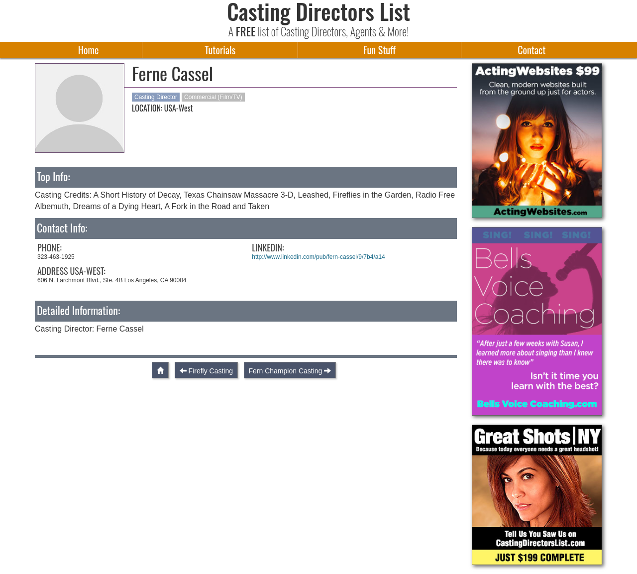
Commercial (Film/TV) (213, 97)
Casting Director (155, 97)
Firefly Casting (211, 371)
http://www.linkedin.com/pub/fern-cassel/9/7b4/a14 (318, 256)
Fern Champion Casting (285, 371)
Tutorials (220, 49)
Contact (531, 49)
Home (88, 49)
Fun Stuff (379, 49)
